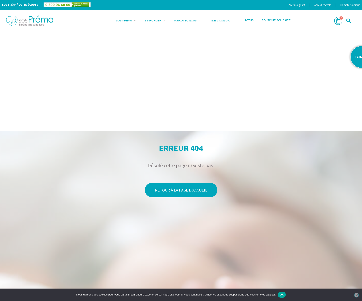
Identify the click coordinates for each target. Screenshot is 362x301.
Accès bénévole (322, 5)
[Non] (356, 295)
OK (282, 294)
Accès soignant (297, 5)
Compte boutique (350, 5)
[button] (126, 21)
